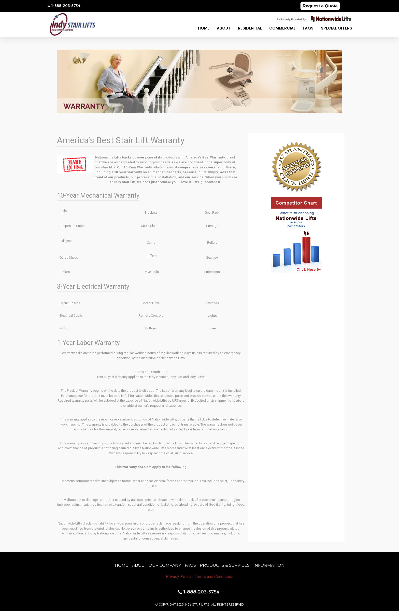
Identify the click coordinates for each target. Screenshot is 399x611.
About (224, 28)
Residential (250, 28)
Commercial (282, 28)
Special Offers (336, 28)
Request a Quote (320, 5)
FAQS (308, 28)
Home (203, 28)
